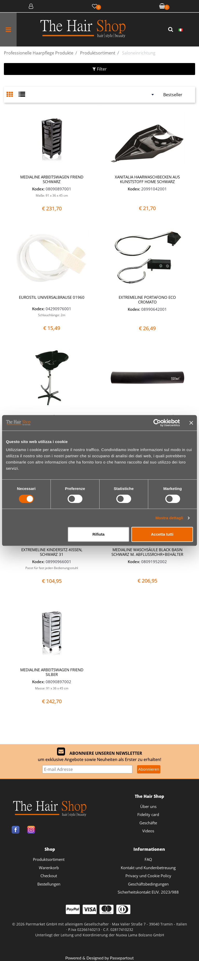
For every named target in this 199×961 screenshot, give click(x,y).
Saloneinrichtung (138, 53)
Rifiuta (99, 534)
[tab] (12, 94)
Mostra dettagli (169, 518)
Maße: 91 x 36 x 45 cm (52, 195)
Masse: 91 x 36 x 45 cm (51, 688)
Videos (148, 830)
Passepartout (122, 957)
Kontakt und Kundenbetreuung (148, 867)
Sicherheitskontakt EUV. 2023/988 (148, 892)
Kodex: (38, 188)
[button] (171, 29)
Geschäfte (148, 822)
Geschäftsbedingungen (148, 884)
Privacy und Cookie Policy (148, 875)
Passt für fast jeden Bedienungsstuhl (51, 568)
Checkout (48, 875)
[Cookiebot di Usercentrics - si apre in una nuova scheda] (157, 423)
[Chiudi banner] (191, 423)
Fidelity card (148, 814)
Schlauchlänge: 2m (51, 315)
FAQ (148, 859)
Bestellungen (48, 884)
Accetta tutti (162, 534)
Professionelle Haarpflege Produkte (38, 53)
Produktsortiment (97, 53)
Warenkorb (49, 867)
